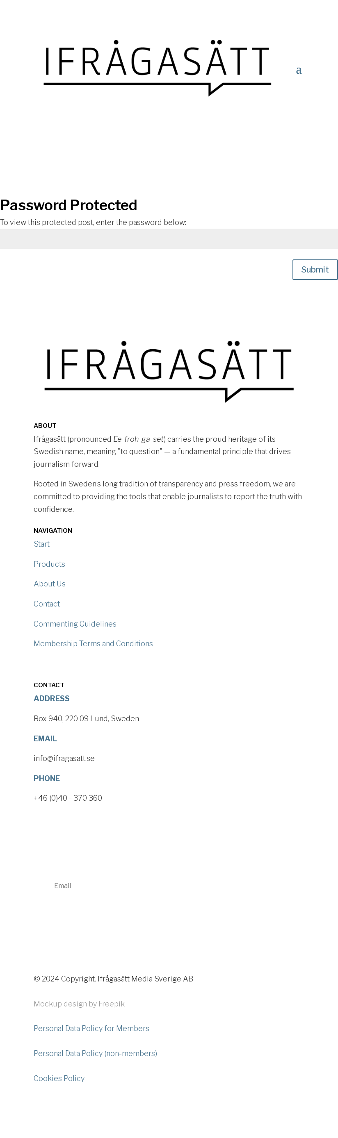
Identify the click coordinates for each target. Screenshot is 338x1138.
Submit (315, 270)
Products (49, 564)
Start (42, 544)
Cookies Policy (59, 1078)
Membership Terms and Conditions (93, 643)
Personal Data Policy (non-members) (95, 1053)
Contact (47, 604)
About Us (50, 583)
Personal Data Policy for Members (91, 1028)
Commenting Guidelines (75, 624)
